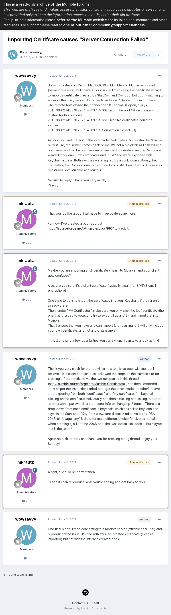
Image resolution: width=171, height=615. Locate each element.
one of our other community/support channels (104, 25)
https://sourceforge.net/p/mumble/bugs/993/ (81, 228)
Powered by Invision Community (85, 608)
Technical (50, 57)
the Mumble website (89, 20)
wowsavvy (33, 52)
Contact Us (80, 603)
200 (26, 242)
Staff (95, 603)
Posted (62, 75)
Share (120, 54)
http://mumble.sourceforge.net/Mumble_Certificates (86, 384)
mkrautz (25, 203)
